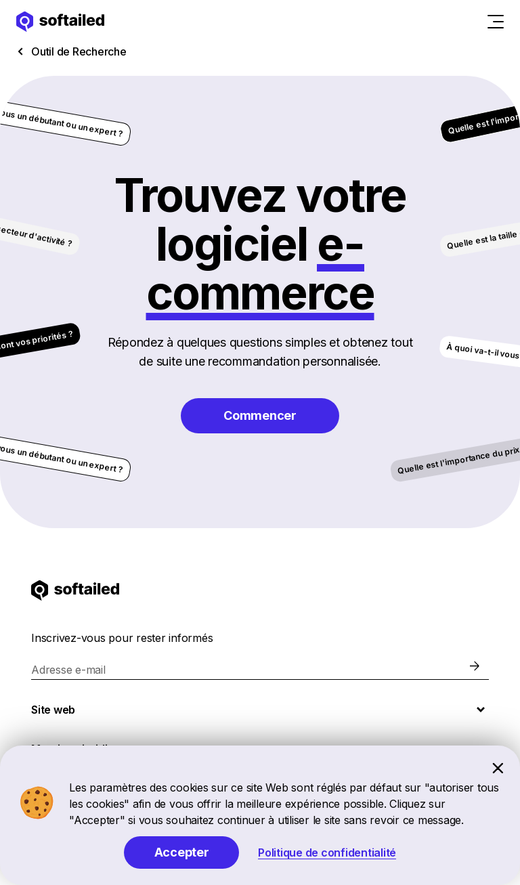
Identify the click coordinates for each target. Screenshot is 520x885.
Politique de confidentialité (327, 852)
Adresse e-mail (68, 669)
